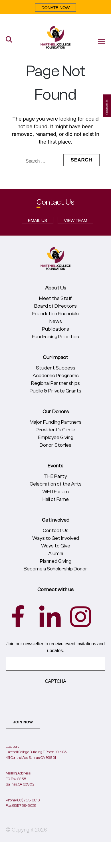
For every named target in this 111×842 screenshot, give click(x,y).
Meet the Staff (55, 298)
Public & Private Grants (55, 391)
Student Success (55, 368)
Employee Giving (55, 437)
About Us (55, 288)
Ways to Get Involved (55, 538)
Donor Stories (55, 445)
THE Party (55, 476)
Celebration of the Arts (56, 484)
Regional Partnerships (55, 383)
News (55, 321)
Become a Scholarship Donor (56, 569)
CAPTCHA (55, 681)
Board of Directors (55, 306)
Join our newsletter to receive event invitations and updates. (55, 647)
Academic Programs (56, 376)
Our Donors (56, 412)
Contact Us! (107, 107)
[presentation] (49, 699)
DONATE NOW (55, 7)
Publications (55, 329)
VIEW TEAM (75, 220)
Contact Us (55, 531)
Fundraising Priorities (55, 337)
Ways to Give (55, 546)
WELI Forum (55, 492)
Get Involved (55, 520)
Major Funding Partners (56, 422)
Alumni (55, 554)
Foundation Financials (55, 314)
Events (55, 466)
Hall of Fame (56, 499)
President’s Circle (55, 430)
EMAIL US (37, 220)
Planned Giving (55, 561)
